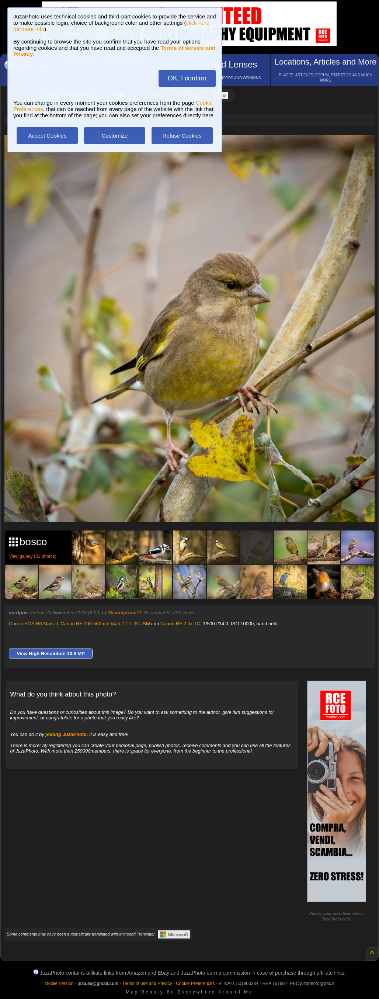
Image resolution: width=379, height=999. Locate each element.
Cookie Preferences (195, 983)
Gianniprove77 (125, 612)
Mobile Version (59, 983)
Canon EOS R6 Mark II (33, 623)
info (346, 919)
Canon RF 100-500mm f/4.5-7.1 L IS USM (105, 623)
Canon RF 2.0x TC (180, 623)
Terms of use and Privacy (147, 983)
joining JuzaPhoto (66, 734)
